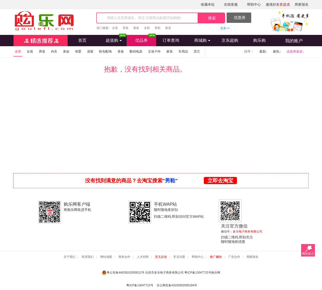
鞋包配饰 (105, 51)
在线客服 (231, 4)
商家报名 (301, 4)
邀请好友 (278, 4)
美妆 (66, 51)
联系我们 (88, 257)
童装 (136, 28)
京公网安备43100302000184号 (177, 285)
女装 (115, 28)
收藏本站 (208, 4)
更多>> (225, 28)
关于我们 (69, 257)
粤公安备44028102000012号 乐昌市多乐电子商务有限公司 (143, 272)
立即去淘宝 (220, 180)
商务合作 (124, 257)
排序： (249, 51)
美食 (120, 51)
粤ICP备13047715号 (197, 272)
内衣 (54, 51)
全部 (18, 51)
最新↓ (263, 51)
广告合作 (234, 257)
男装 (126, 28)
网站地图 (106, 257)
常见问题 (179, 257)
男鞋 (158, 28)
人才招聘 (143, 257)
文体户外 (154, 51)
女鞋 (147, 28)
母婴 (78, 51)
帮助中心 (254, 4)
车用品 (183, 51)
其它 (197, 51)
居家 (90, 51)
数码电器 (136, 51)
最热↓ (277, 51)
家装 (169, 51)
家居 (168, 28)
